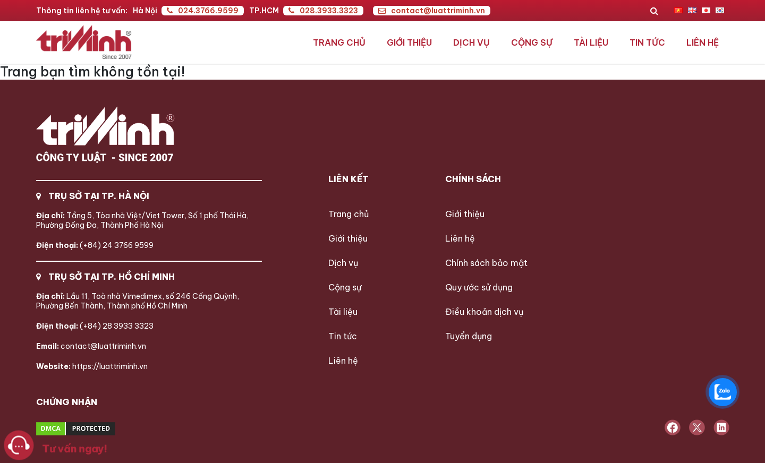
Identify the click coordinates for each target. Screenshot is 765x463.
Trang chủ (339, 42)
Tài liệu (591, 42)
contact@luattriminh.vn (431, 10)
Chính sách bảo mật (486, 263)
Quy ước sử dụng (479, 287)
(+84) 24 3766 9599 (95, 245)
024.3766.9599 (203, 10)
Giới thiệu (409, 42)
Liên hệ (702, 42)
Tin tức (647, 42)
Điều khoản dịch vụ (484, 311)
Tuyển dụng (468, 336)
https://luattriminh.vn (92, 366)
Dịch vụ (471, 42)
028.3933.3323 (323, 10)
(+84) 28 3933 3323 (95, 326)
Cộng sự (531, 42)
